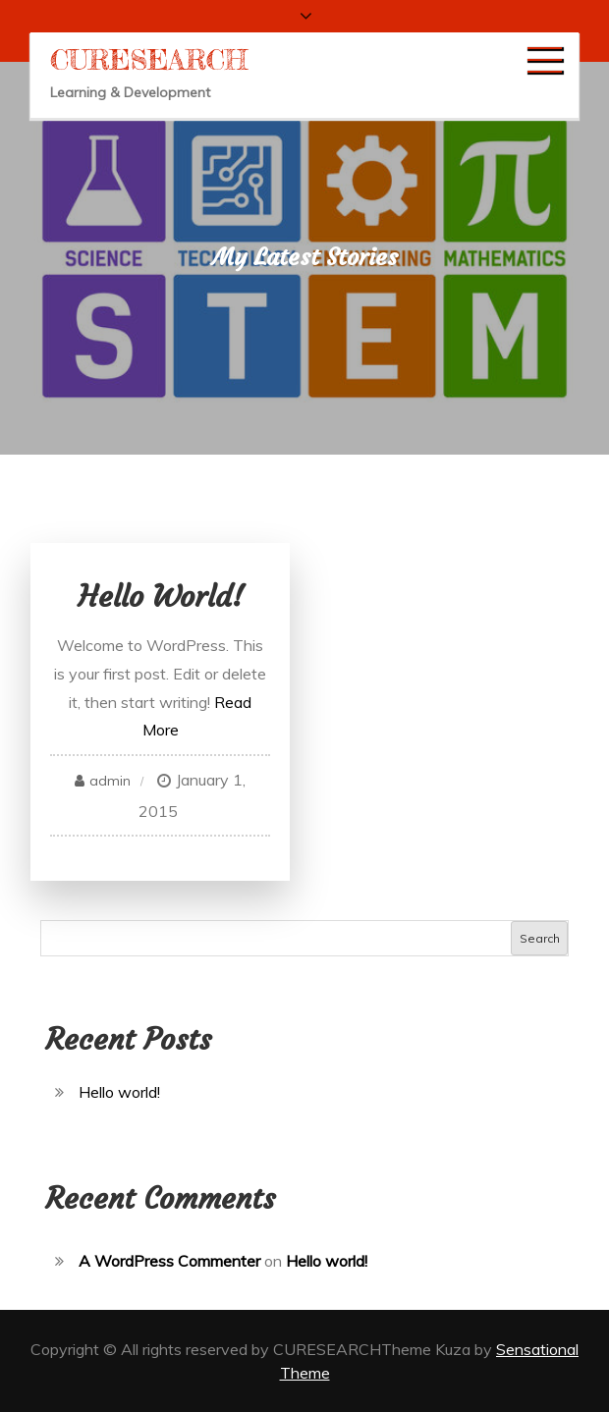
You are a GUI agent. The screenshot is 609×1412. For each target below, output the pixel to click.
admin (110, 780)
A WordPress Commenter (169, 1261)
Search (540, 938)
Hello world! (161, 596)
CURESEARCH (149, 60)
